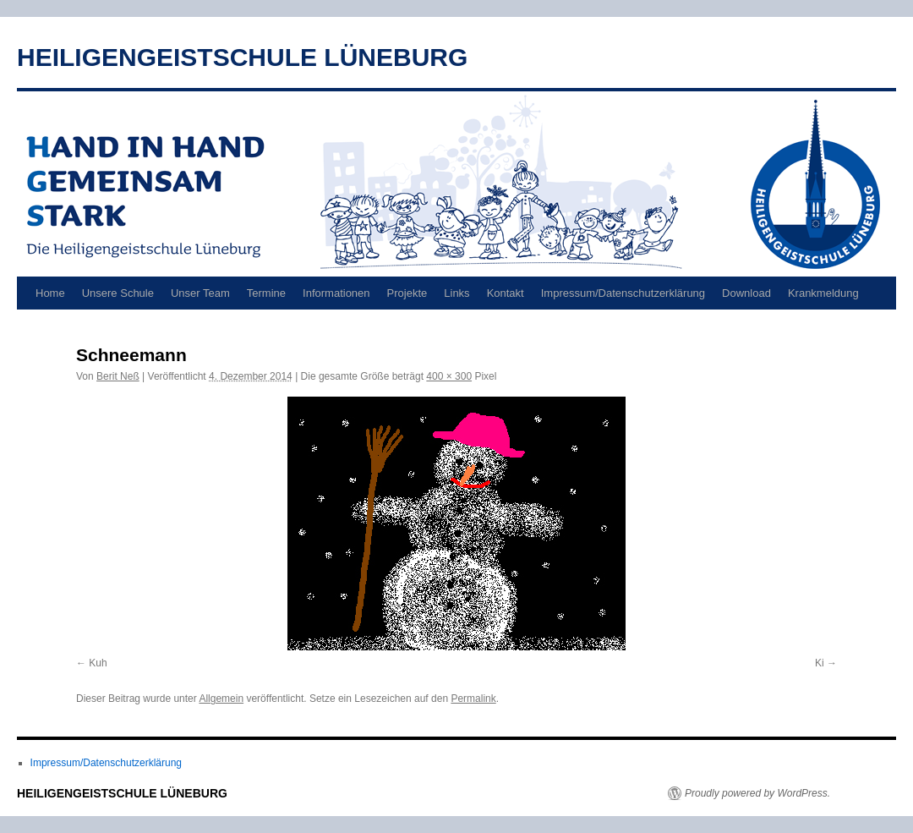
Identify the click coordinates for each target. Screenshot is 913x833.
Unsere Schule (118, 293)
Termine (266, 293)
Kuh (98, 663)
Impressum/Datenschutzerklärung (623, 293)
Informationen (336, 293)
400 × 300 (449, 376)
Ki (819, 663)
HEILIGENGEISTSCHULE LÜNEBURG (242, 57)
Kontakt (505, 293)
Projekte (407, 293)
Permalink (473, 698)
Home (50, 293)
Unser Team (200, 293)
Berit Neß (117, 376)
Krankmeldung (823, 293)
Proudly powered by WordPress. (757, 793)
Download (746, 293)
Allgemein (221, 698)
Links (456, 293)
